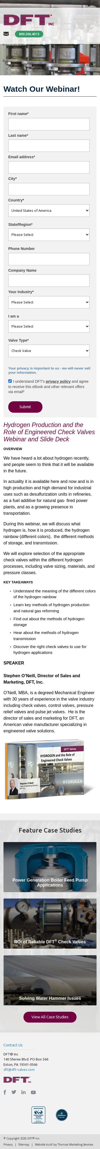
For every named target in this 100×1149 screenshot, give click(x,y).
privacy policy (58, 381)
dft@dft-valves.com (19, 1069)
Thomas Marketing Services (75, 1144)
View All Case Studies (50, 1017)
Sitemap (23, 1144)
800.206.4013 (29, 34)
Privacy (8, 1144)
